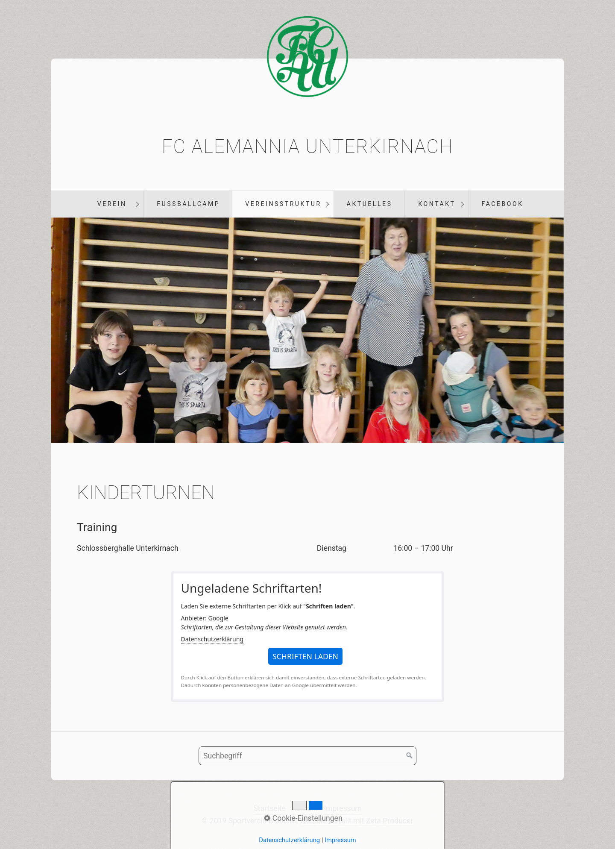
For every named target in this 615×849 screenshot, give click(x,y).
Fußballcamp (188, 203)
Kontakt (436, 203)
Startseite (269, 808)
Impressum (343, 808)
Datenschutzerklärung (212, 639)
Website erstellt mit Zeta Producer (356, 821)
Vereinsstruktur (283, 203)
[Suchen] (409, 755)
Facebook (503, 203)
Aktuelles (369, 203)
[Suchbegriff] (307, 755)
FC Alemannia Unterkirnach (308, 146)
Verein (112, 203)
